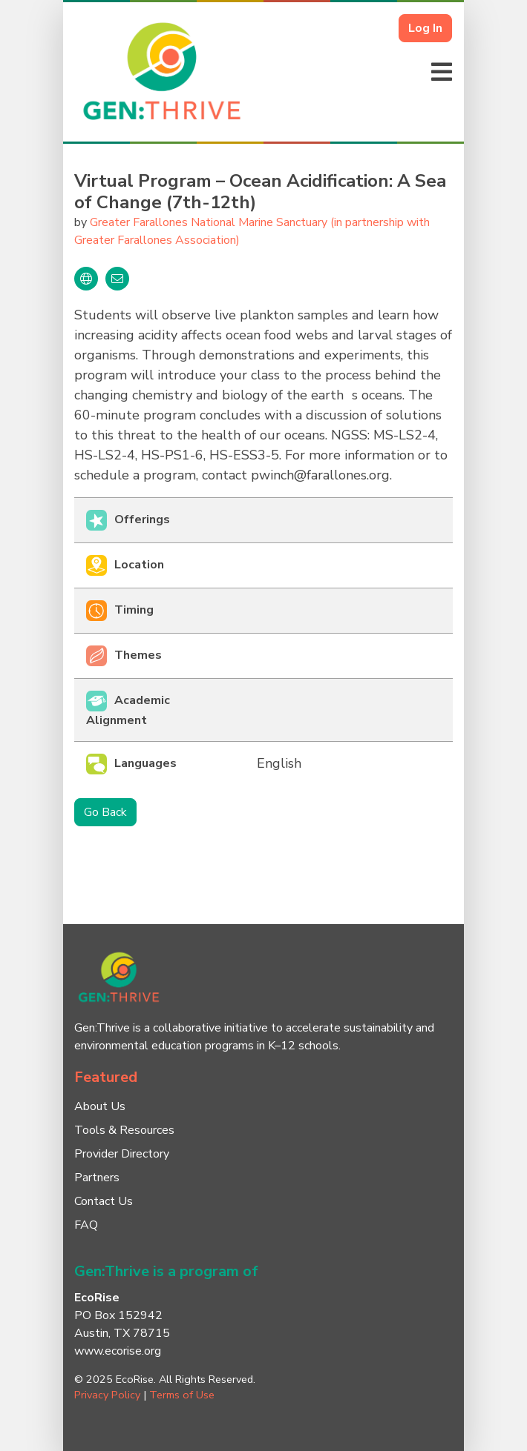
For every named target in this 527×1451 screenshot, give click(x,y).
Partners (97, 1177)
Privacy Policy (107, 1394)
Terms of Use (182, 1394)
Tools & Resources (124, 1130)
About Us (99, 1106)
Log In (425, 28)
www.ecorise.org (117, 1351)
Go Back (105, 812)
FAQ (86, 1225)
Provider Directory (121, 1154)
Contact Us (103, 1201)
